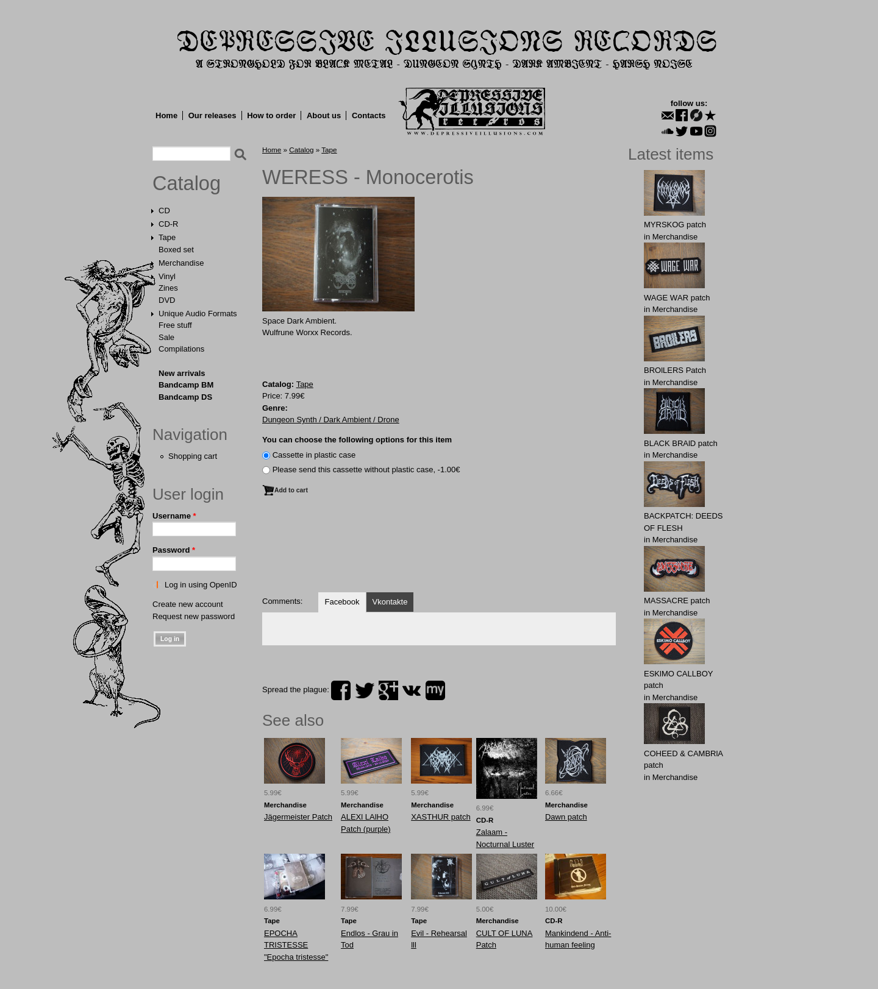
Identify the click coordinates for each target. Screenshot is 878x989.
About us (324, 115)
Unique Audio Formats (198, 313)
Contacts (369, 115)
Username (174, 515)
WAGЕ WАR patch (677, 297)
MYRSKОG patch (675, 224)
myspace (435, 690)
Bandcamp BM (186, 384)
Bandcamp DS (185, 397)
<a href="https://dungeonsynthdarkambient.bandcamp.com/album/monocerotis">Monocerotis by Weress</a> (439, 539)
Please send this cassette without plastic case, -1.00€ (366, 469)
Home (166, 115)
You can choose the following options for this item (357, 439)
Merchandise (181, 263)
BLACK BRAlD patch (681, 443)
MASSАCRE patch (677, 600)
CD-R (169, 224)
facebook (341, 690)
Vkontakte (390, 601)
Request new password (193, 616)
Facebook (341, 601)
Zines (168, 287)
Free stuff (175, 325)
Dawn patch (566, 816)
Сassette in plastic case (314, 454)
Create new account (187, 604)
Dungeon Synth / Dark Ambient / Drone (330, 419)
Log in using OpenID (201, 584)
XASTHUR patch (441, 816)
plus (388, 690)
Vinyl (167, 276)
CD (164, 210)
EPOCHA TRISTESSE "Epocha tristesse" (296, 945)
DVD (167, 300)
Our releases (212, 115)
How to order (271, 115)
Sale (166, 337)
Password (173, 550)
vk (411, 690)
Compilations (181, 348)
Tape (167, 237)
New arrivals (182, 373)
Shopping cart (192, 456)
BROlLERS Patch (675, 370)
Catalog (186, 183)
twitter (364, 690)
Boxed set (176, 249)
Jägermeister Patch (298, 816)
